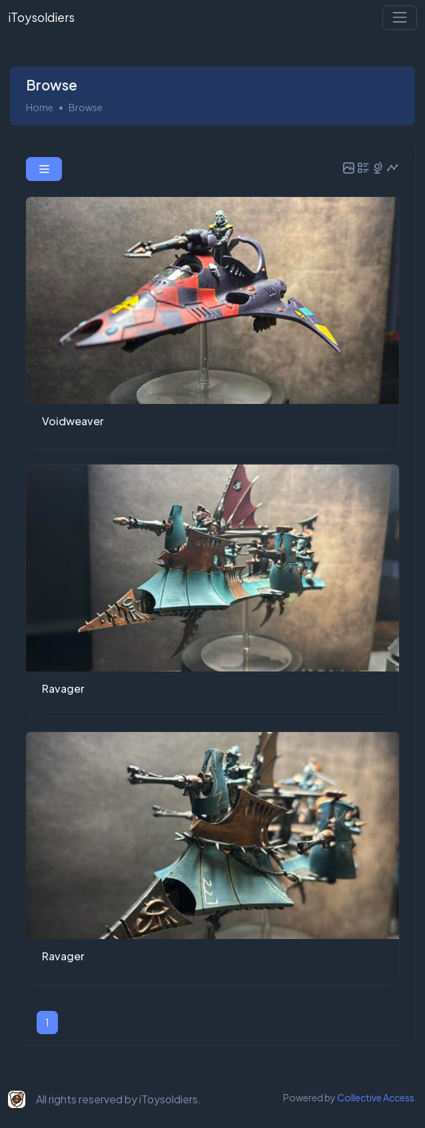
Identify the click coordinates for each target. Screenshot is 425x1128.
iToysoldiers (41, 17)
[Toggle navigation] (399, 17)
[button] (44, 169)
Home (39, 107)
